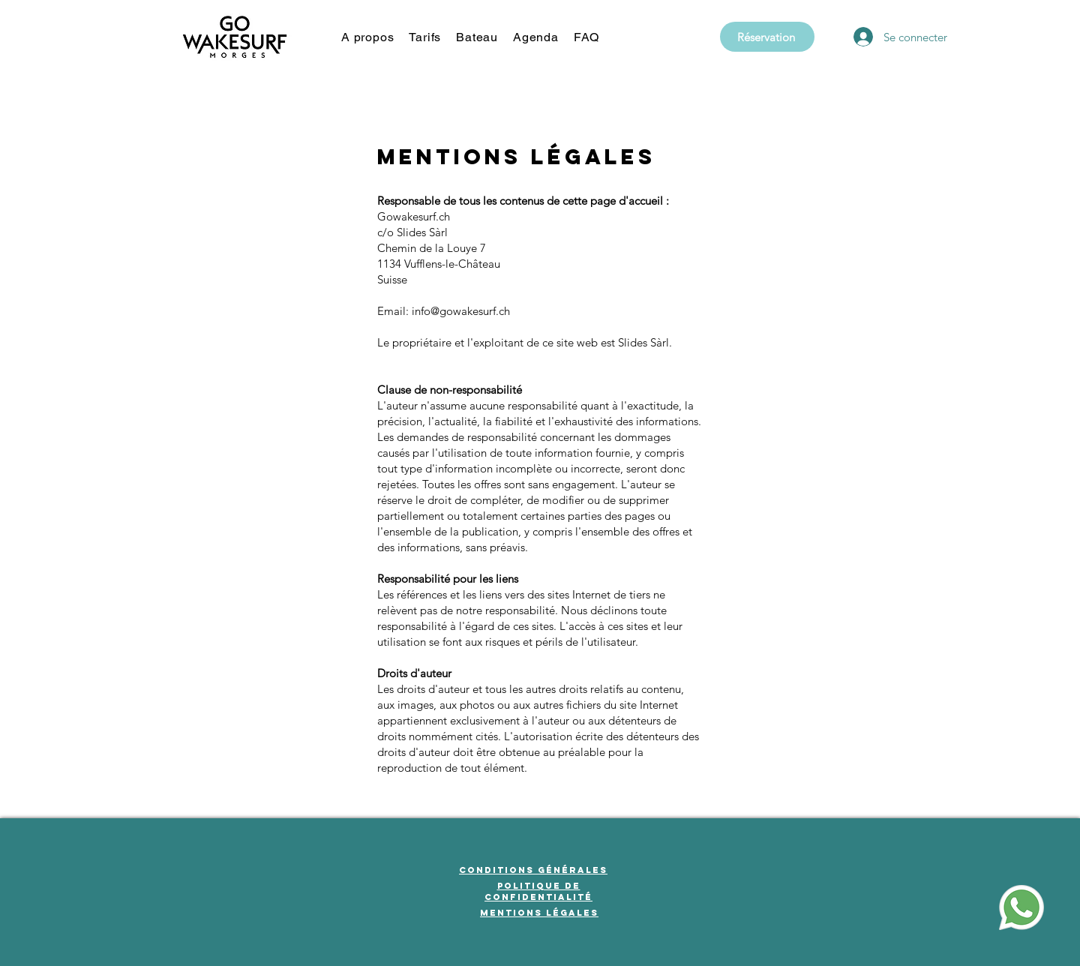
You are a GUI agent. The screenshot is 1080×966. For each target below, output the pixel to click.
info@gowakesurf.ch (461, 311)
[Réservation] (767, 37)
